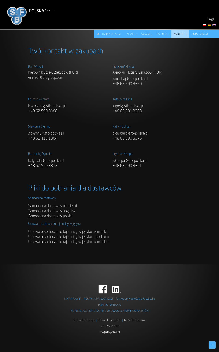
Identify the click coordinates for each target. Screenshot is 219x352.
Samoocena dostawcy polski (50, 216)
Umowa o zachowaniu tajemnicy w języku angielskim (68, 237)
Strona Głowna (110, 34)
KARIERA (162, 34)
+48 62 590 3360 (127, 84)
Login (211, 19)
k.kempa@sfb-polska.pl (130, 161)
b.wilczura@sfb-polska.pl (47, 106)
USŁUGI (145, 34)
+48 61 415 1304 (42, 138)
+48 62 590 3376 (127, 138)
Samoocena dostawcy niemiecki (52, 206)
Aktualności (199, 34)
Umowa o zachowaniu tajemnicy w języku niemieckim (68, 232)
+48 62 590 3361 (127, 166)
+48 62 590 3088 (42, 111)
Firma (130, 34)
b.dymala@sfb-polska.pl (46, 161)
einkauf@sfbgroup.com (45, 78)
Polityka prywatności (98, 299)
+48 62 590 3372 (42, 166)
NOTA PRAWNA (72, 299)
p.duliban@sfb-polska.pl (130, 133)
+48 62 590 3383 (127, 111)
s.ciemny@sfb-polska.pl (46, 133)
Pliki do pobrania (109, 305)
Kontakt (179, 34)
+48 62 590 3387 (110, 326)
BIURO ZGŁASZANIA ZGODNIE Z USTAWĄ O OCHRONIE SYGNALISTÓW (109, 311)
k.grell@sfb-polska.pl (128, 106)
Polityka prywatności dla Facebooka (135, 299)
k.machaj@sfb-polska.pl (130, 79)
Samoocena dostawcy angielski (52, 211)
